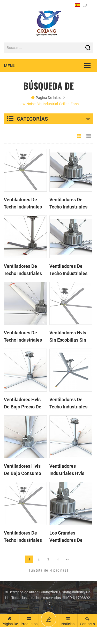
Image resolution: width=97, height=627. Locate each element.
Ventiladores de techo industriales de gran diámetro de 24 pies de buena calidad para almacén (24, 203)
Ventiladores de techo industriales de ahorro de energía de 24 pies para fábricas (23, 537)
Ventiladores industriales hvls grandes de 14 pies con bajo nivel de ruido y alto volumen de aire (69, 470)
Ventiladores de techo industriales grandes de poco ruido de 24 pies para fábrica (23, 270)
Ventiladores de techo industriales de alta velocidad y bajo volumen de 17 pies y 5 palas (70, 203)
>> (67, 559)
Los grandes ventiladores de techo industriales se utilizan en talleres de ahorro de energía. (68, 537)
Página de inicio (46, 98)
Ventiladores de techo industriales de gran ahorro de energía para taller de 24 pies (23, 336)
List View (89, 136)
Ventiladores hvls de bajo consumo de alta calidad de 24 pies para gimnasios (23, 470)
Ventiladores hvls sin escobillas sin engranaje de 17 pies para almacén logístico (69, 336)
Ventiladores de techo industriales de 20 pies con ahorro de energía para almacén (68, 270)
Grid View (79, 136)
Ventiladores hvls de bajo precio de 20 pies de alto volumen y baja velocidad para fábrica (22, 403)
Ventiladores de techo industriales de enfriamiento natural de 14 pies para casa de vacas (70, 403)
